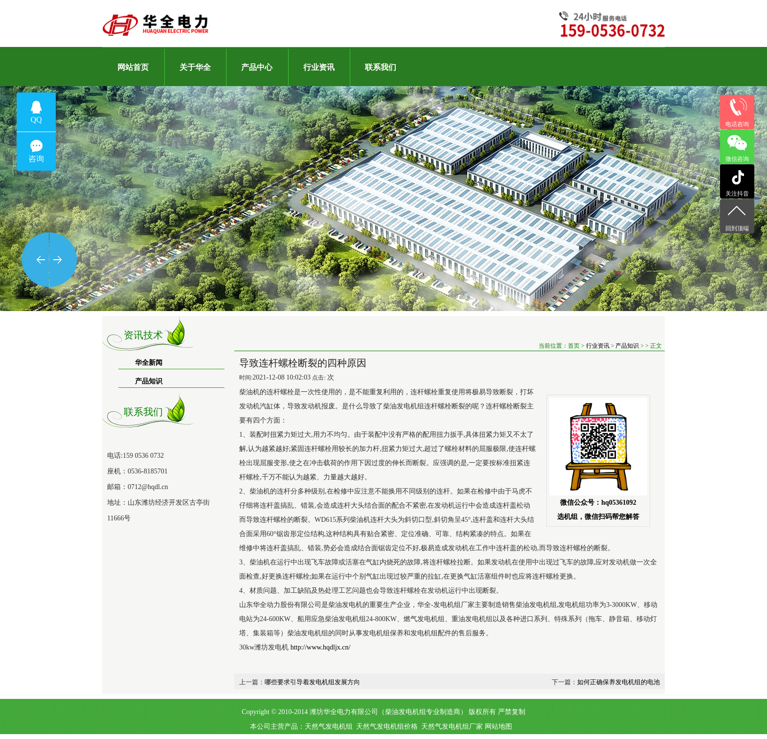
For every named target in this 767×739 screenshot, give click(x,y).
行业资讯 (597, 345)
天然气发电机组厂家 (452, 726)
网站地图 (498, 726)
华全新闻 (148, 362)
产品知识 (148, 381)
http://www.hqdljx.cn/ (319, 647)
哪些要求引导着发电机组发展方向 (312, 682)
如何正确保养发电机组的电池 (618, 682)
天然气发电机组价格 (387, 726)
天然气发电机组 (329, 726)
